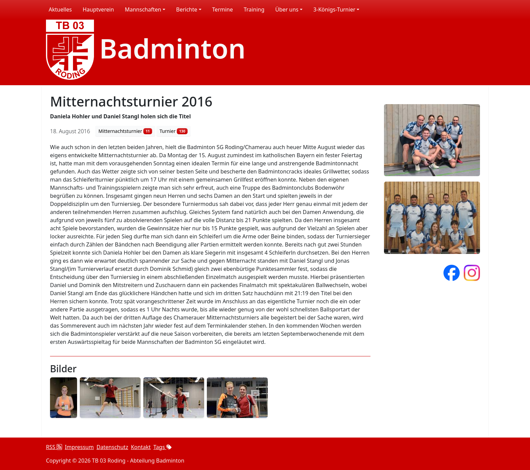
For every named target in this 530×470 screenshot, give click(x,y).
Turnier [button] (174, 131)
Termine (222, 9)
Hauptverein (98, 9)
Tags (162, 447)
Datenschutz (112, 447)
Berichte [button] (186, 9)
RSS (54, 447)
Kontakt (141, 447)
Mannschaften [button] (143, 9)
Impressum (79, 447)
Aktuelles (60, 9)
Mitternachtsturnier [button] (125, 131)
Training (254, 9)
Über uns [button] (286, 9)
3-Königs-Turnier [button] (334, 9)
